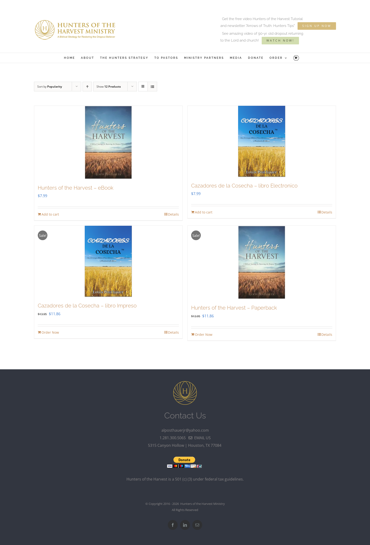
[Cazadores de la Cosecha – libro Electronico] (262, 141)
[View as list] (152, 86)
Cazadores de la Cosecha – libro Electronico (244, 186)
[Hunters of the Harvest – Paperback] (262, 262)
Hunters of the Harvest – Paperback (234, 308)
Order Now (50, 332)
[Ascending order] (87, 86)
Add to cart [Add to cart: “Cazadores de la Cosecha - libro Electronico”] (203, 212)
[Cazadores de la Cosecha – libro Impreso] (108, 261)
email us (200, 437)
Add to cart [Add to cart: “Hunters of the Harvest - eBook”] (50, 214)
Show (109, 87)
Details (173, 214)
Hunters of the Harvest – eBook (75, 188)
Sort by (49, 87)
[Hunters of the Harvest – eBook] (108, 142)
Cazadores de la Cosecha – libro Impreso (87, 305)
